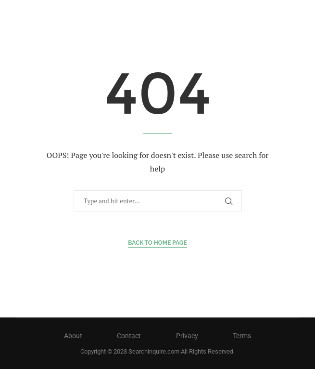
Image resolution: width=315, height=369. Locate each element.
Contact (129, 336)
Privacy (187, 336)
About (73, 336)
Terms (242, 336)
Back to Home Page (157, 242)
